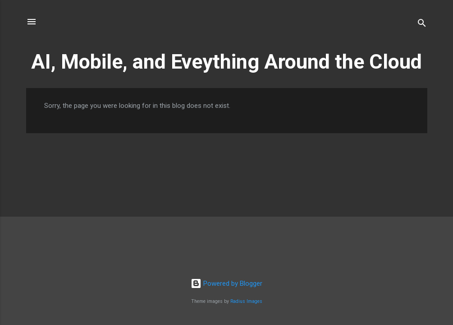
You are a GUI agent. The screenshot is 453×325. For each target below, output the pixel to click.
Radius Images (246, 301)
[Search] (421, 24)
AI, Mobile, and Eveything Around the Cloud (226, 62)
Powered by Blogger (226, 283)
